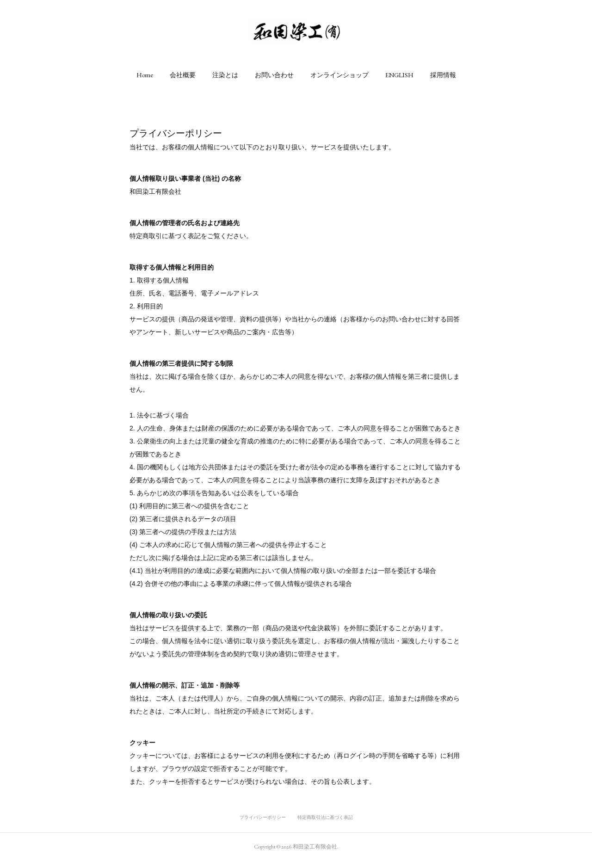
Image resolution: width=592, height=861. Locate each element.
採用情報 (443, 75)
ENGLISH (399, 75)
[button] (144, 75)
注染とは (225, 75)
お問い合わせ (274, 75)
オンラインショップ (339, 75)
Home (144, 75)
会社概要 (183, 75)
